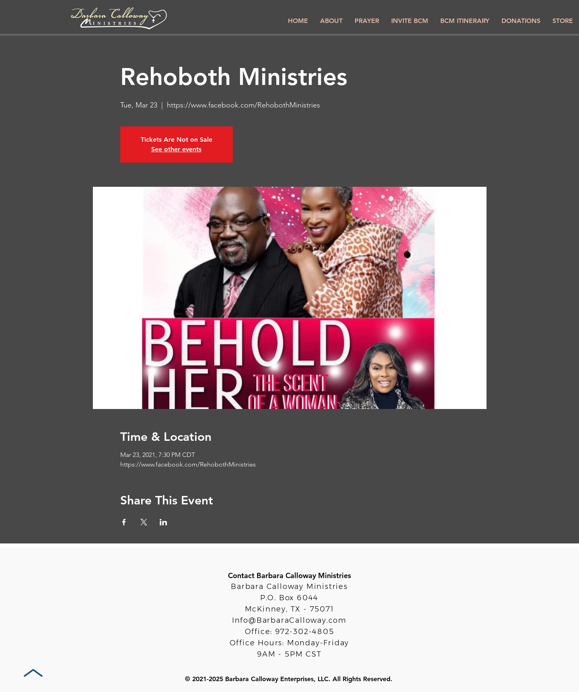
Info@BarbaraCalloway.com (289, 620)
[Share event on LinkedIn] (163, 522)
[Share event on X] (144, 522)
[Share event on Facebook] (124, 522)
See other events (176, 149)
